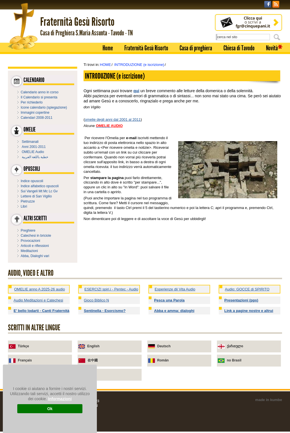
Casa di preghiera (196, 48)
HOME (105, 65)
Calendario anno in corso (39, 92)
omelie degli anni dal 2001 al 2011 (112, 119)
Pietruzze (28, 201)
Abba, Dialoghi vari (35, 256)
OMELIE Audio (33, 152)
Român (163, 360)
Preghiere (28, 230)
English (93, 346)
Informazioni (60, 399)
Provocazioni (30, 241)
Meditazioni (29, 251)
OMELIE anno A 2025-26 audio (39, 289)
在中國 (93, 360)
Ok (50, 408)
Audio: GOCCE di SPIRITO (247, 289)
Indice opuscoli (32, 181)
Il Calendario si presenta (39, 97)
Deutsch (163, 346)
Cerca (278, 37)
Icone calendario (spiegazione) (44, 107)
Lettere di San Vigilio (36, 196)
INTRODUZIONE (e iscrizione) (139, 65)
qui (136, 91)
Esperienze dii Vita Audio (175, 289)
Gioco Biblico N (96, 300)
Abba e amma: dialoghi (174, 311)
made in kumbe (268, 400)
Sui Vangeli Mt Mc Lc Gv (39, 191)
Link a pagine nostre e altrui (248, 311)
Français (25, 360)
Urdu (91, 374)
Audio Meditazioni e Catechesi (38, 300)
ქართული (235, 346)
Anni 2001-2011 (34, 147)
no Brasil (234, 360)
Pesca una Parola (169, 300)
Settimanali (30, 142)
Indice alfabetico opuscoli (40, 186)
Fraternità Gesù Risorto (146, 48)
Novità (272, 48)
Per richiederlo (31, 102)
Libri (24, 206)
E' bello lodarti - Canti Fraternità (41, 311)
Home (108, 48)
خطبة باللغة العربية (35, 157)
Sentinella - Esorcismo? (104, 311)
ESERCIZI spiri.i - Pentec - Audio (111, 289)
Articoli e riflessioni (35, 246)
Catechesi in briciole (36, 236)
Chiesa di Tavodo (239, 48)
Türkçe (23, 346)
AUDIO (117, 126)
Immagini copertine (35, 113)
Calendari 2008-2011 (36, 118)
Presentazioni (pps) (241, 300)
